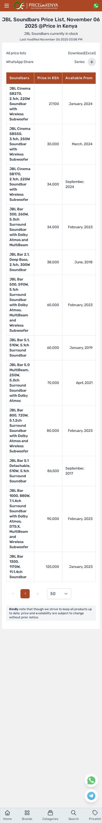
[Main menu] (6, 5)
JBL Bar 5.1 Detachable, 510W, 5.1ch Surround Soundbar (19, 471)
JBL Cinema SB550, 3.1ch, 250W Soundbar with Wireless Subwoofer (19, 144)
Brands (27, 815)
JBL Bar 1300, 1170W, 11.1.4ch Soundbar (18, 566)
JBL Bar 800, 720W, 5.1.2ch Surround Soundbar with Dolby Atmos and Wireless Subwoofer (19, 430)
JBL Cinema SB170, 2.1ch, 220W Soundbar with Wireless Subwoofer (19, 184)
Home (7, 815)
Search (74, 815)
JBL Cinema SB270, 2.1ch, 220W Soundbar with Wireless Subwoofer (19, 103)
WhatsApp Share (19, 62)
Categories (50, 815)
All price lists (16, 53)
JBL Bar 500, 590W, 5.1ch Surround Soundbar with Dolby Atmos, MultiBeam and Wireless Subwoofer (19, 305)
